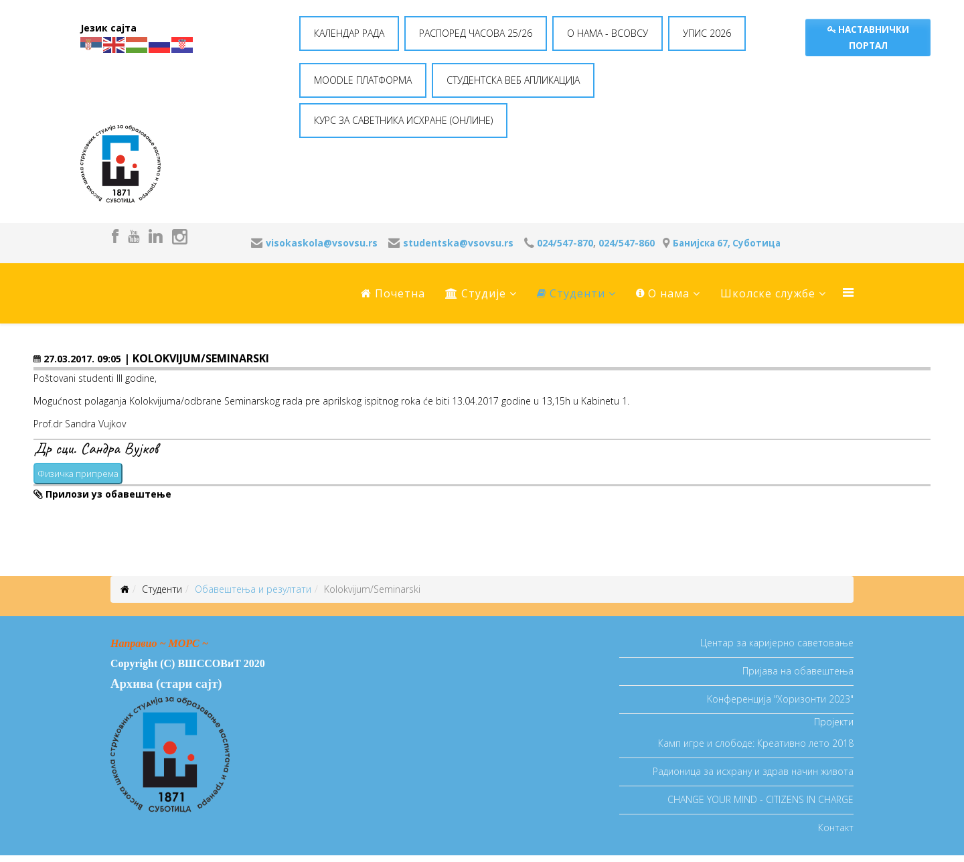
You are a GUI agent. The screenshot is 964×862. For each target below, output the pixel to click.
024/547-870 (565, 242)
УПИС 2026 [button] (707, 33)
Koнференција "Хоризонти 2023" (780, 699)
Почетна (393, 293)
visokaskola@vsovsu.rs (322, 242)
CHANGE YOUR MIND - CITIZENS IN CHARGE (760, 799)
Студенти (571, 293)
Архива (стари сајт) (166, 683)
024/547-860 (626, 242)
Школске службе (767, 293)
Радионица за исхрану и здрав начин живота (753, 771)
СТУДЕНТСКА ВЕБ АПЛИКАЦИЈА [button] (513, 80)
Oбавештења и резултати (253, 589)
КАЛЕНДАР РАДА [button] (349, 33)
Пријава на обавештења (798, 670)
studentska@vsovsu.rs (458, 242)
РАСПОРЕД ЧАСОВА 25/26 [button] (475, 33)
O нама (663, 293)
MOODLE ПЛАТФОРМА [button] (363, 80)
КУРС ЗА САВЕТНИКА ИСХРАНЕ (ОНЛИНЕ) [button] (403, 120)
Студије (475, 293)
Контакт (836, 827)
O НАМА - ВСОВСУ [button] (607, 33)
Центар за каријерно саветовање (777, 642)
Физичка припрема (77, 474)
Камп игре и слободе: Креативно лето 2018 (756, 743)
